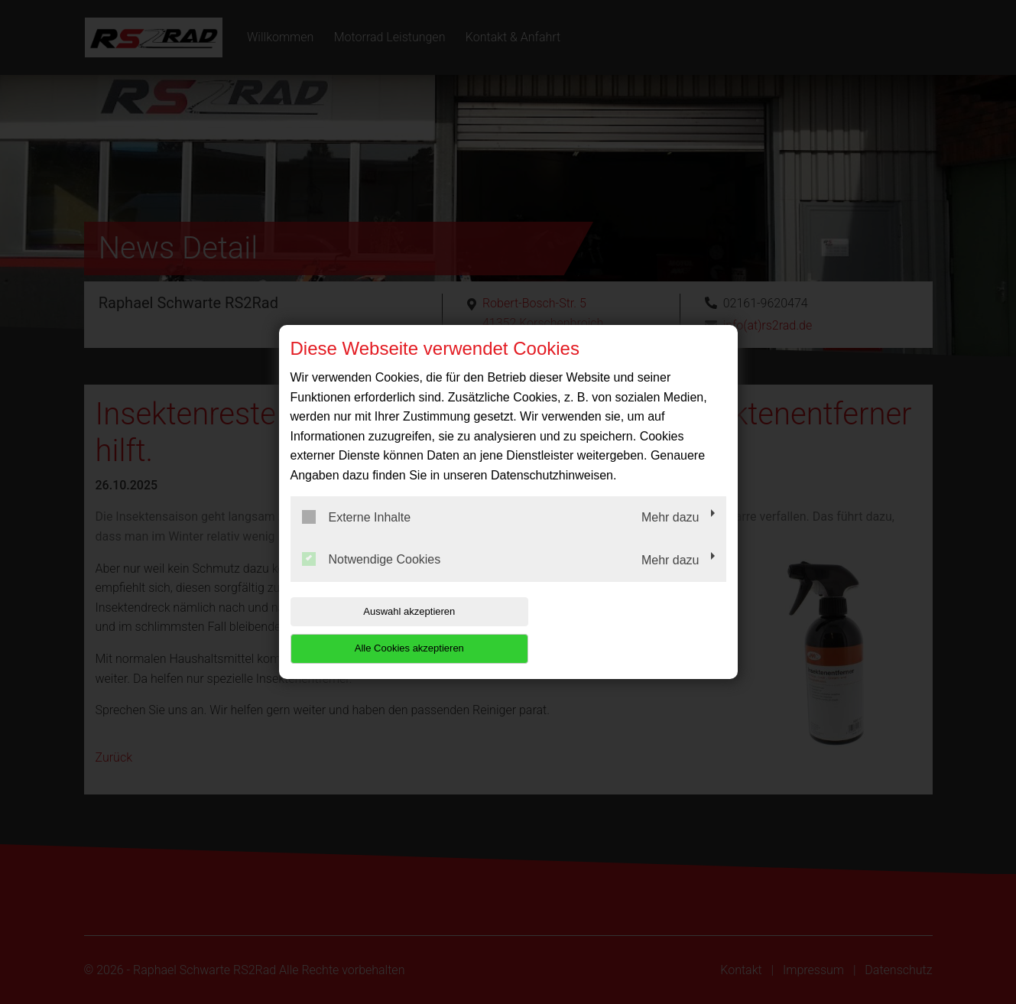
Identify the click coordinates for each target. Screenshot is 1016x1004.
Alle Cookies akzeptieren (628, 629)
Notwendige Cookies (371, 578)
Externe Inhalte (356, 535)
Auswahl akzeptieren (388, 629)
